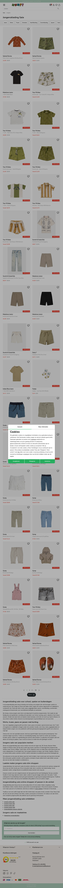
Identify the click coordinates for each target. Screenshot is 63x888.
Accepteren (16, 461)
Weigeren (32, 461)
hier (19, 452)
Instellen (47, 461)
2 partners (33, 439)
